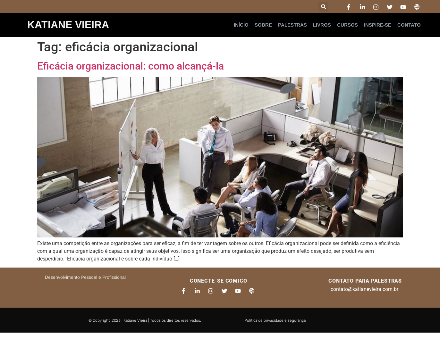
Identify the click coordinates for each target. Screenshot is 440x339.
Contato (409, 25)
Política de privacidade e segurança (275, 320)
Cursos (347, 25)
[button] (323, 7)
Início (241, 25)
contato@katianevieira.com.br (364, 289)
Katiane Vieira (68, 24)
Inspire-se (377, 25)
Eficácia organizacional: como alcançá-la (130, 66)
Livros (322, 25)
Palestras (292, 25)
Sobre (263, 25)
